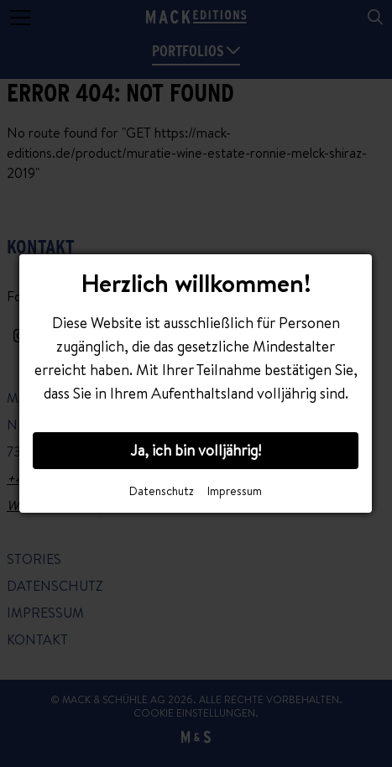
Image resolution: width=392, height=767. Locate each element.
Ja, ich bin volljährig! (195, 450)
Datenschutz (161, 491)
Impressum (234, 491)
